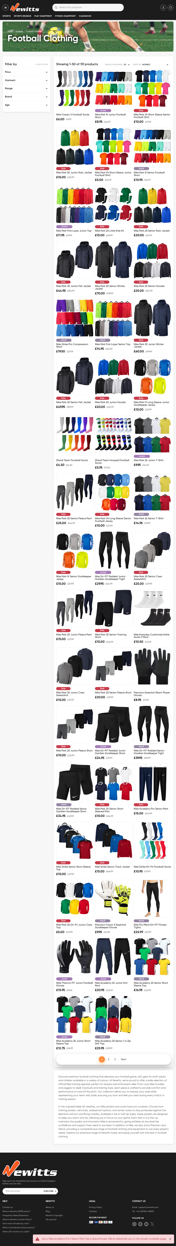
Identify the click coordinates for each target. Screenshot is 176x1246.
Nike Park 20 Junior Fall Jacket (73, 286)
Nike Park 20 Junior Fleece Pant (74, 634)
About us (50, 1207)
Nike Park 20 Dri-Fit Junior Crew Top (74, 926)
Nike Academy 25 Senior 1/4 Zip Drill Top (113, 1042)
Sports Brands (22, 16)
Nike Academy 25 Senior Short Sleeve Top (151, 984)
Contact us (8, 1207)
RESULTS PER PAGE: (114, 65)
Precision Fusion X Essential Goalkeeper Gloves (110, 926)
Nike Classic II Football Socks (72, 114)
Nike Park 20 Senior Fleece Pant (74, 518)
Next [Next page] (123, 1059)
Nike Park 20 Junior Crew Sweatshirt (70, 694)
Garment (10, 80)
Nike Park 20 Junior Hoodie (110, 402)
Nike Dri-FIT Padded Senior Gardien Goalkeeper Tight (149, 752)
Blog (48, 1211)
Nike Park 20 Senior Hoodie (149, 286)
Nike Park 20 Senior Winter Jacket (110, 287)
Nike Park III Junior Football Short (110, 116)
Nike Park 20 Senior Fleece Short (113, 692)
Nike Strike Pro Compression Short (72, 345)
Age (7, 105)
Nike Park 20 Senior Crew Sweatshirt (148, 578)
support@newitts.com (148, 1207)
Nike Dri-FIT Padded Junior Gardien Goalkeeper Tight (110, 578)
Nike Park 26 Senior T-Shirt (148, 518)
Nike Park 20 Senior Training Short (110, 636)
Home (10, 31)
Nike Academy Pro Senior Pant (151, 808)
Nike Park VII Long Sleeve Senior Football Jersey (113, 520)
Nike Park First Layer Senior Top (112, 344)
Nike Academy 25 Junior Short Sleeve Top (73, 1042)
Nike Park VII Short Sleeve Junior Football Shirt (113, 174)
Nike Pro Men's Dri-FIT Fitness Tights (150, 926)
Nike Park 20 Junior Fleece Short (74, 750)
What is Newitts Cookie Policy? (17, 1219)
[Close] (170, 1239)
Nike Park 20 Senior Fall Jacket (73, 402)
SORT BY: (137, 65)
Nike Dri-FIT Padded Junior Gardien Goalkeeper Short (110, 752)
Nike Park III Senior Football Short (149, 174)
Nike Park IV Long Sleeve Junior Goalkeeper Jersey (151, 403)
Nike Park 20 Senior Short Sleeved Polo (109, 810)
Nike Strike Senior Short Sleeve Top (73, 868)
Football (19, 31)
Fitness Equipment (65, 16)
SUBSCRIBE (50, 1191)
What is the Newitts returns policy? (19, 1227)
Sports (7, 16)
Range (9, 88)
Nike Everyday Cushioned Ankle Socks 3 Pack (151, 636)
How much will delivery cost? (16, 1223)
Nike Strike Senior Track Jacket (112, 866)
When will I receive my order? (16, 1231)
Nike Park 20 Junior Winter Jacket (149, 345)
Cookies (93, 1211)
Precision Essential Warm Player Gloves (152, 694)
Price (8, 72)
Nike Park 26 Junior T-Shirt (148, 460)
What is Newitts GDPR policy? (16, 1211)
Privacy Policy (95, 1207)
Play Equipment (43, 16)
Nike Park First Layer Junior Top (74, 230)
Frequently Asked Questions (15, 1215)
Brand (8, 97)
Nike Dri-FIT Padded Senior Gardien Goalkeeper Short (71, 810)
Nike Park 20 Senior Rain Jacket (152, 230)
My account (51, 1219)
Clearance (85, 16)
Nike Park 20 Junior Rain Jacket (74, 172)
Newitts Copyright (54, 1215)
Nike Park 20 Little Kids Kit (109, 230)
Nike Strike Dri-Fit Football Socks (152, 866)
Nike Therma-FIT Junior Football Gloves (74, 984)
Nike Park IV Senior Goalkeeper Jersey (73, 578)
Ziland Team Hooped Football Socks (112, 461)
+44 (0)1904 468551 (145, 1211)
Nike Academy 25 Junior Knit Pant (111, 984)
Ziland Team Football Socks (72, 460)
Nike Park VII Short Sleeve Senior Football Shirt (152, 116)
